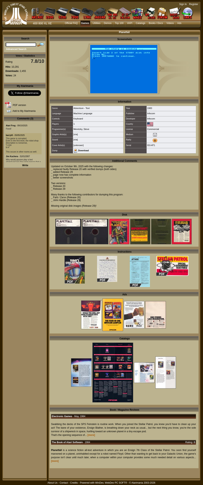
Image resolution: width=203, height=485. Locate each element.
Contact (64, 482)
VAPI (129, 23)
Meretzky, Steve (81, 129)
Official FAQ (71, 23)
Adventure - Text (81, 108)
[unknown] (78, 145)
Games (85, 23)
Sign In (183, 4)
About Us (52, 482)
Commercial (153, 129)
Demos (108, 23)
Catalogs (140, 23)
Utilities (96, 23)
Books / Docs (156, 23)
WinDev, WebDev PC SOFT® (111, 482)
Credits (74, 482)
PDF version (19, 105)
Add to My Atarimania (24, 111)
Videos (170, 23)
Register (193, 4)
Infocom (151, 113)
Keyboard (78, 118)
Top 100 (119, 23)
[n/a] (75, 134)
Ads (179, 23)
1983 (149, 108)
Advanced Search (16, 49)
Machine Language (82, 113)
